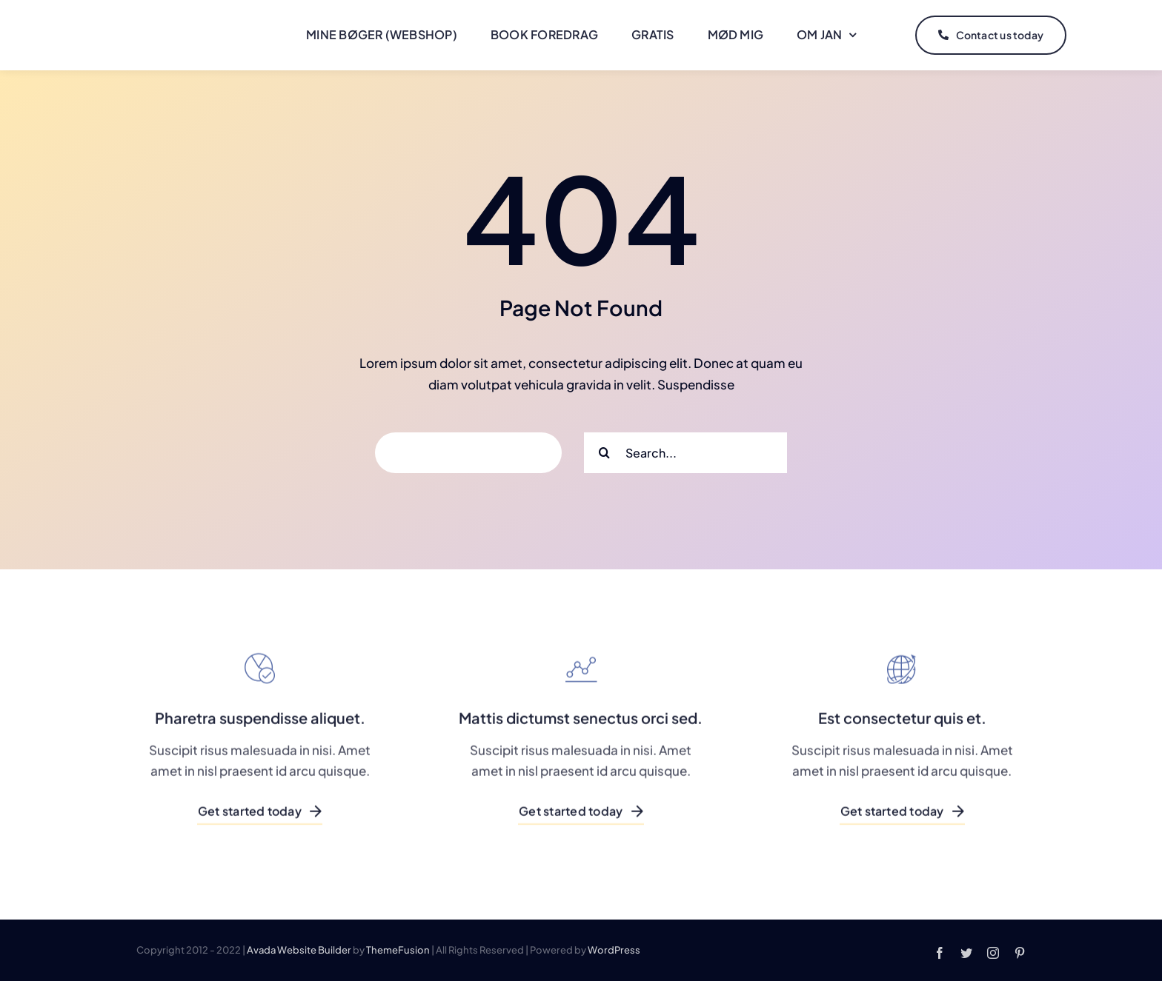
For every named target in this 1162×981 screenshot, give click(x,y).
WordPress (614, 950)
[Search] (604, 452)
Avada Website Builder (299, 950)
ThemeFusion (398, 950)
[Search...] (685, 452)
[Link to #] (1100, 36)
